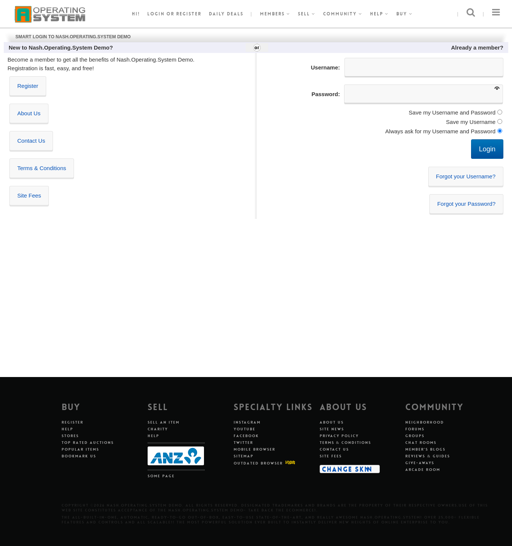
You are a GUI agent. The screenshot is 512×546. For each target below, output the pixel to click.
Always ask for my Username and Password (440, 131)
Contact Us (31, 140)
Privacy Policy (339, 435)
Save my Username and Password (452, 112)
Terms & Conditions (41, 168)
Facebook (246, 435)
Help (379, 14)
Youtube (244, 429)
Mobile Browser (254, 449)
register (188, 14)
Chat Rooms (420, 442)
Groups (414, 435)
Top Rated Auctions (88, 442)
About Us (29, 113)
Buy (404, 14)
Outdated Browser (258, 463)
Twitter (243, 442)
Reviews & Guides (427, 456)
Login (156, 14)
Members (275, 14)
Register (27, 86)
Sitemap (244, 456)
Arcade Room (422, 469)
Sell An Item (164, 422)
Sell (307, 14)
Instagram (247, 422)
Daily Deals (226, 14)
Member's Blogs (425, 449)
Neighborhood (424, 422)
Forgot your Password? (466, 204)
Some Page (161, 476)
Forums (414, 429)
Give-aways (419, 462)
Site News (332, 429)
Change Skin (347, 469)
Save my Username (470, 122)
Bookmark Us (79, 456)
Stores (70, 435)
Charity (158, 429)
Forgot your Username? (465, 176)
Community (342, 14)
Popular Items (80, 449)
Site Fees (29, 195)
